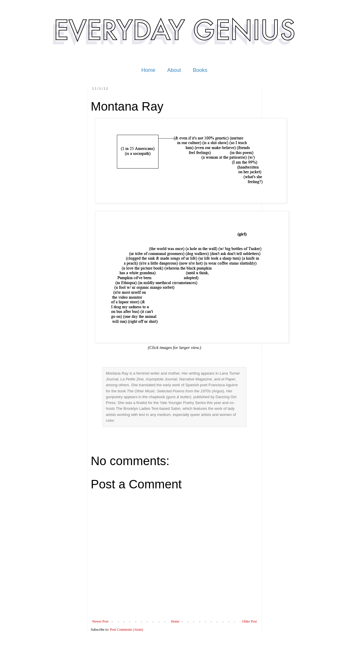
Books (200, 70)
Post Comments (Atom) (126, 630)
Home (148, 70)
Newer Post (100, 621)
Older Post (249, 621)
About (174, 70)
